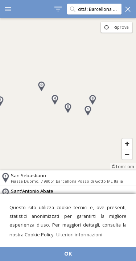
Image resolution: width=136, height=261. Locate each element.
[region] (68, 94)
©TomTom (123, 166)
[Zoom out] (127, 154)
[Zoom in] (127, 143)
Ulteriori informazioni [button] (79, 234)
